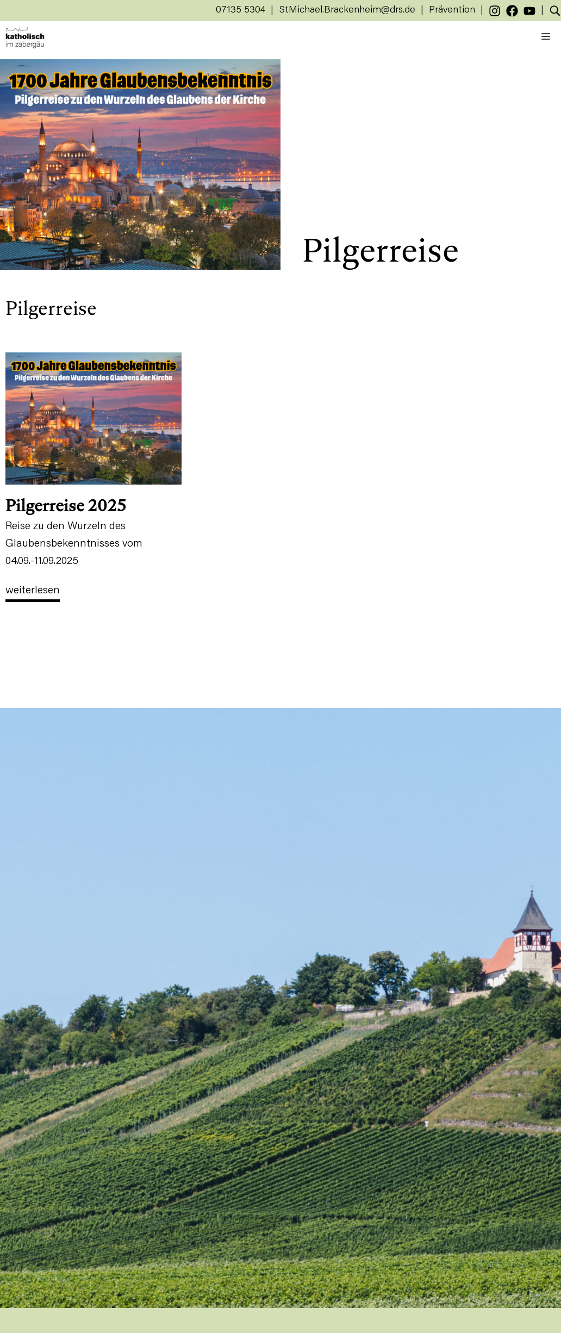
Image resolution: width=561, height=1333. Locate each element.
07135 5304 (240, 10)
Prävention (452, 10)
